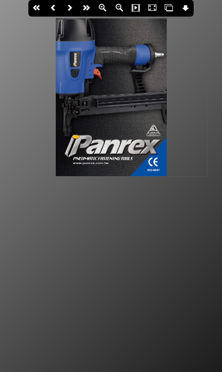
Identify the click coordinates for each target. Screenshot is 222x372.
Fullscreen (152, 8)
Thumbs (169, 8)
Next (69, 8)
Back (53, 8)
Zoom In (102, 8)
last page (86, 8)
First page (36, 8)
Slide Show (136, 8)
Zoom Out (119, 8)
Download (185, 8)
